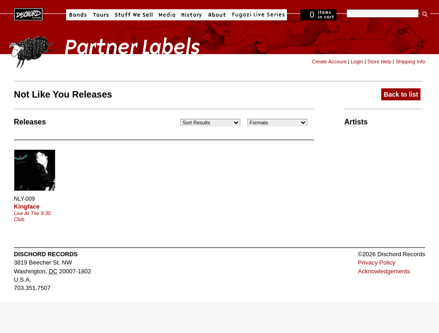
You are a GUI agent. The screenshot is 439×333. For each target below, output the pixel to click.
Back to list (401, 94)
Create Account (329, 61)
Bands (77, 14)
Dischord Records (28, 13)
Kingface (27, 206)
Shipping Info (410, 61)
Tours (101, 14)
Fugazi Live (257, 14)
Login (357, 61)
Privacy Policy (377, 262)
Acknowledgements (384, 271)
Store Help (379, 61)
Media (167, 14)
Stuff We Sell (133, 14)
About (217, 14)
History (192, 14)
